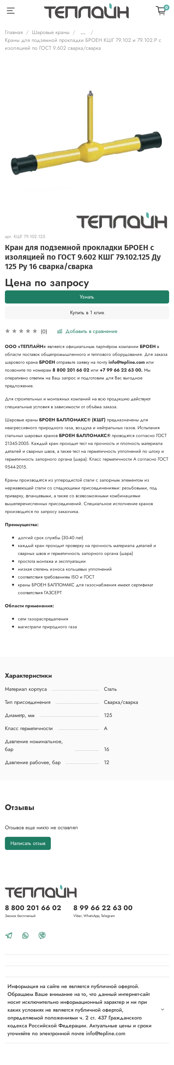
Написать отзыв (27, 843)
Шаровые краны (50, 32)
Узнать (87, 297)
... (82, 32)
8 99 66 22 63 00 (103, 908)
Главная (14, 32)
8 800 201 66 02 (33, 908)
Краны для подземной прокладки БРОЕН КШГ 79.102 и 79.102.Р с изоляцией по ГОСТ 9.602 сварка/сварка (83, 44)
